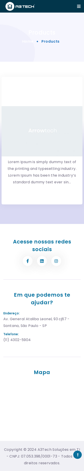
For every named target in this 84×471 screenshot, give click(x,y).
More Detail (42, 188)
